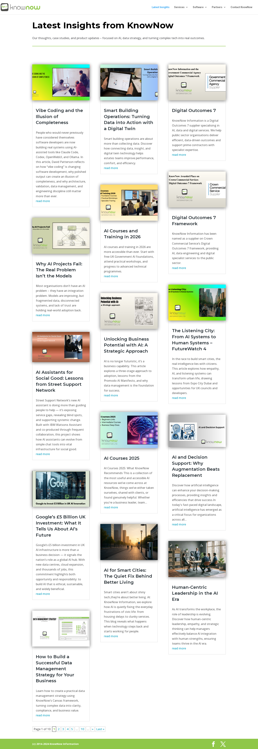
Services (179, 7)
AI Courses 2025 (121, 458)
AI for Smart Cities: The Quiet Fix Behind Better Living (128, 576)
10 (82, 729)
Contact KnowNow (241, 7)
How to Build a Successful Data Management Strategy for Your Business (55, 668)
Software (198, 7)
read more (43, 201)
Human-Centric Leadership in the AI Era (195, 593)
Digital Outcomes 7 (194, 110)
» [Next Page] (92, 729)
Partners (217, 7)
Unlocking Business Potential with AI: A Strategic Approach (126, 345)
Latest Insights (160, 7)
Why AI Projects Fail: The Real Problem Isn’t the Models (59, 269)
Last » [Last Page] (100, 729)
